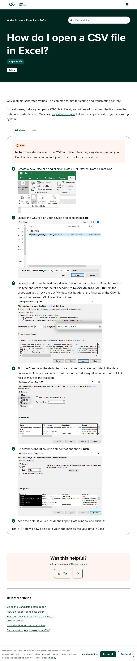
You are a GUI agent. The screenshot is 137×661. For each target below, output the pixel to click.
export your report (63, 114)
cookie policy (50, 657)
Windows (20, 130)
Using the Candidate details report (26, 607)
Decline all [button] (126, 654)
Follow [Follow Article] (12, 70)
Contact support (79, 563)
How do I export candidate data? (25, 611)
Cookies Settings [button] (90, 654)
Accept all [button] (108, 654)
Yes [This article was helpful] (63, 574)
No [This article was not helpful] (78, 574)
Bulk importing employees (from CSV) (28, 630)
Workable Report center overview (26, 625)
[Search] (99, 20)
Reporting (31, 20)
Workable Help (15, 20)
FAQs (43, 20)
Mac (35, 130)
